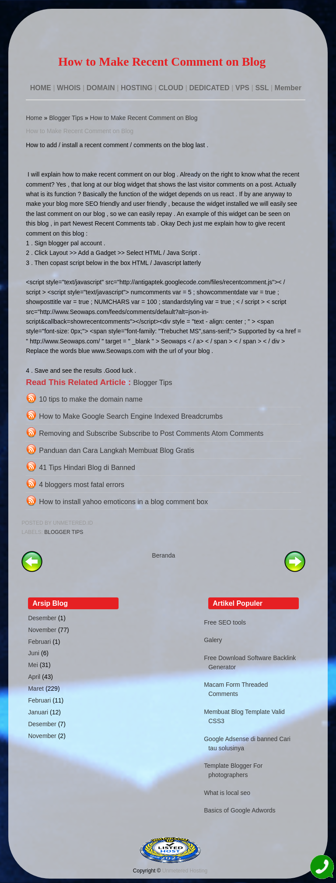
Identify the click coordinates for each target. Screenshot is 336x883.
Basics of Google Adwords (239, 810)
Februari (39, 641)
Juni (33, 653)
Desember (42, 618)
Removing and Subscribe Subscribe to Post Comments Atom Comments (151, 433)
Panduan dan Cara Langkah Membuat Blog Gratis (116, 450)
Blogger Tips (66, 117)
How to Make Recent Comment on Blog (144, 117)
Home (34, 117)
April (34, 676)
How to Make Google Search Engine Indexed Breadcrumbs (131, 416)
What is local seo (227, 792)
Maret (36, 688)
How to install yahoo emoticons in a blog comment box (123, 501)
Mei (33, 664)
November (42, 629)
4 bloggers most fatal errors (81, 484)
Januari (38, 712)
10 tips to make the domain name (91, 399)
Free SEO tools (225, 622)
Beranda (163, 555)
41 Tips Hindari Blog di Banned (87, 467)
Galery (213, 639)
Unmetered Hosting (184, 871)
